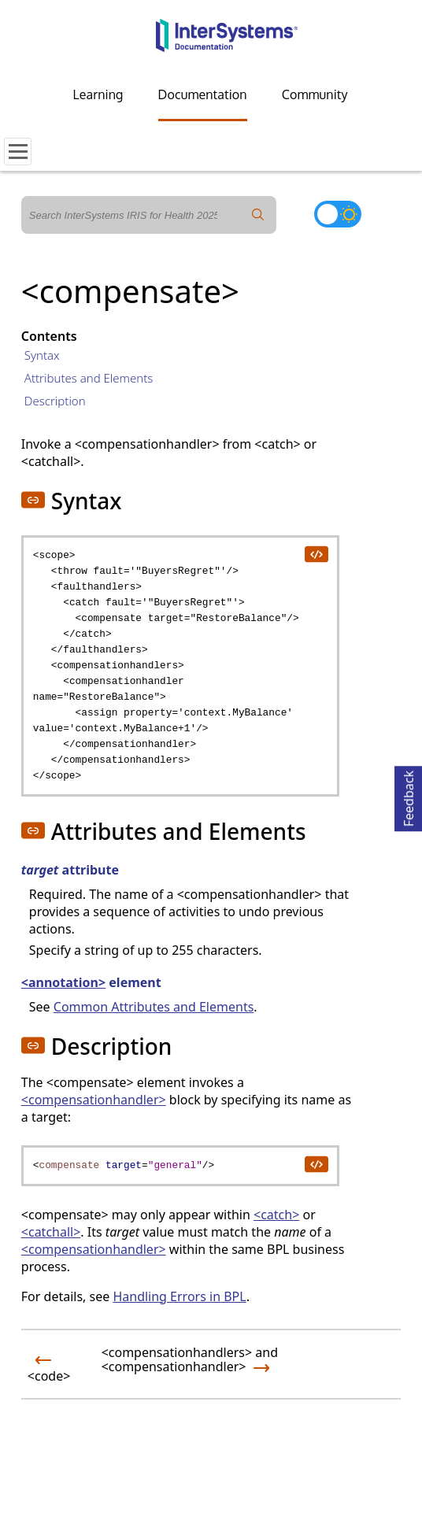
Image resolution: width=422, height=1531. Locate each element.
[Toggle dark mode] (337, 214)
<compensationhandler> (93, 1099)
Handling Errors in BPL (179, 1296)
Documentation (202, 94)
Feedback (408, 796)
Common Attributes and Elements (154, 1006)
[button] (33, 500)
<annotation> (63, 982)
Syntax (42, 355)
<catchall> (51, 1232)
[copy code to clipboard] (316, 553)
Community (315, 94)
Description (55, 401)
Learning (98, 94)
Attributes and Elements (89, 378)
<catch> (276, 1214)
